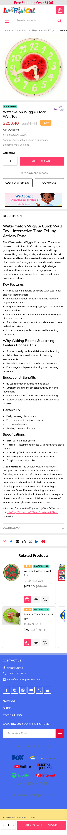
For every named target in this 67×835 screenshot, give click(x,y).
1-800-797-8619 (14, 673)
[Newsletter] (60, 733)
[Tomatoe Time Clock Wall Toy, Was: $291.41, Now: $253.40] (11, 616)
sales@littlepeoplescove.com (22, 679)
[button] (33, 200)
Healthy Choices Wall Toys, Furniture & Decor (32, 512)
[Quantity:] (8, 825)
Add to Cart (42, 161)
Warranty (11, 528)
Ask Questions (11, 130)
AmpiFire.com (43, 795)
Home (7, 30)
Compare (49, 183)
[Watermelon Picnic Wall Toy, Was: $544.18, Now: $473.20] (11, 572)
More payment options (33, 173)
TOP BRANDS (33, 715)
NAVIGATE (33, 701)
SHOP (33, 708)
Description (12, 216)
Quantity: (9, 153)
